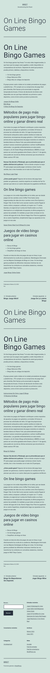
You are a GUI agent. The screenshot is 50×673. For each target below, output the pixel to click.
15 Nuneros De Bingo (10, 396)
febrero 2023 (30, 631)
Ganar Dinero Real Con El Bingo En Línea (17, 225)
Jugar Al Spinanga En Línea (35, 606)
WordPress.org (31, 652)
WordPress (18, 666)
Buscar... (6, 602)
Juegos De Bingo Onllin (11, 102)
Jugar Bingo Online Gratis (12, 272)
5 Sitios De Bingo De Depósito (13, 107)
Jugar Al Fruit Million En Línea (35, 614)
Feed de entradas (32, 647)
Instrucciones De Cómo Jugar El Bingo (16, 393)
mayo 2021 (30, 634)
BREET (25, 5)
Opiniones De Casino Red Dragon (36, 616)
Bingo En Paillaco (9, 451)
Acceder (29, 644)
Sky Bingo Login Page (11, 174)
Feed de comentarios (33, 649)
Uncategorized (8, 644)
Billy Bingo (7, 104)
